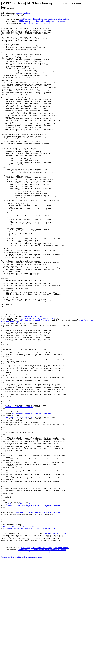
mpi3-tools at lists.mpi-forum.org (34, 379)
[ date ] (24, 23)
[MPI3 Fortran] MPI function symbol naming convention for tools (44, 19)
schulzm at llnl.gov (32, 374)
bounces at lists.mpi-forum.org (19, 495)
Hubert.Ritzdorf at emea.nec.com (19, 483)
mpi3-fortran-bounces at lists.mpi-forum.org (31, 491)
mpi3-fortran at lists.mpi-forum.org (21, 599)
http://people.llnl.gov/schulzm (48, 610)
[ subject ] (38, 23)
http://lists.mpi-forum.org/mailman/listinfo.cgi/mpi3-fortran (32, 601)
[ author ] (46, 23)
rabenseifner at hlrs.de (24, 13)
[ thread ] (31, 23)
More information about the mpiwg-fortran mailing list (21, 660)
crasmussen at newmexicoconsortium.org (40, 376)
